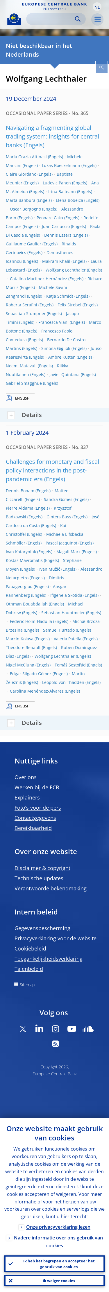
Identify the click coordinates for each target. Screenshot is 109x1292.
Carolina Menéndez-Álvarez (37, 691)
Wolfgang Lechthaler (66, 270)
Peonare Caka (50, 217)
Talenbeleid (29, 968)
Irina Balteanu (62, 191)
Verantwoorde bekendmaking (51, 888)
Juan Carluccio (56, 226)
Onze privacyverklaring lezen (58, 1227)
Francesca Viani (53, 322)
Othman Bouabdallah (27, 604)
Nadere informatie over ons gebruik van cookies (58, 1242)
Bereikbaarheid (33, 827)
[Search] (51, 19)
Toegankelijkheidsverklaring (49, 958)
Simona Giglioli (55, 348)
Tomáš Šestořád (70, 665)
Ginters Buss (59, 517)
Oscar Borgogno (25, 209)
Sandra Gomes (58, 499)
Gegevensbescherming (42, 928)
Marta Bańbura (20, 200)
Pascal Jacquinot (61, 543)
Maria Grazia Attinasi (26, 156)
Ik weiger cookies (59, 1280)
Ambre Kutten (62, 357)
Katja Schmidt (59, 296)
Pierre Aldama (19, 508)
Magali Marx (68, 551)
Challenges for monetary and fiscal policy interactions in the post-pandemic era (52, 470)
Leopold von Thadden (63, 682)
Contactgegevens (35, 817)
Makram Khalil (56, 261)
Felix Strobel (69, 305)
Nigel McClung (20, 665)
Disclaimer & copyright (42, 868)
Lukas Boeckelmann (61, 165)
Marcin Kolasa (19, 638)
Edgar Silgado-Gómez (30, 673)
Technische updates (39, 878)
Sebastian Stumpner (26, 313)
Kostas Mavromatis (24, 560)
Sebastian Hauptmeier (63, 612)
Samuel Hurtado (59, 630)
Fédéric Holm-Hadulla (31, 621)
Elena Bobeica (69, 200)
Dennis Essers (58, 235)
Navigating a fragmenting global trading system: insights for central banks (52, 136)
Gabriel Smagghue (24, 383)
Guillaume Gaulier (23, 244)
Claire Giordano (21, 174)
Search (78, 19)
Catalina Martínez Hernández (38, 278)
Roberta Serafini (21, 305)
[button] (97, 6)
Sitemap (27, 984)
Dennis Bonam (20, 490)
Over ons (26, 777)
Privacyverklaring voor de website (56, 938)
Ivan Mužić (49, 569)
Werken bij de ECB (37, 787)
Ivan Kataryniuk (21, 551)
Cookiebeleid (30, 948)
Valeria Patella (67, 638)
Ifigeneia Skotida (66, 595)
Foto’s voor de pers (38, 807)
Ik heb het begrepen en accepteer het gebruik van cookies (59, 1263)
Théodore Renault (23, 647)
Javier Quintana (64, 374)
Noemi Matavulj (21, 366)
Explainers (27, 797)
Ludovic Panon (57, 183)
